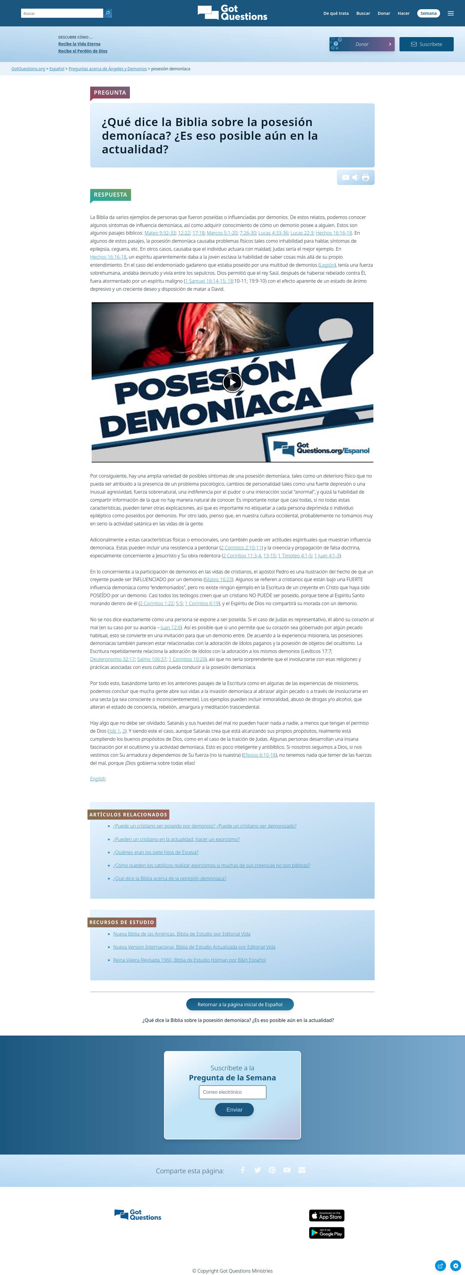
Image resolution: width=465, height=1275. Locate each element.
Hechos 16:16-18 (334, 233)
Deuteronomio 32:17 (112, 659)
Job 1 (114, 731)
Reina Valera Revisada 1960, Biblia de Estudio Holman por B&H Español (189, 960)
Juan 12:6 (171, 627)
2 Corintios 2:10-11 (241, 547)
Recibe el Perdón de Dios (82, 51)
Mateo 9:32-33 (160, 233)
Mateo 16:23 (218, 579)
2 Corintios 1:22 (157, 603)
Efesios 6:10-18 (259, 755)
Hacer (404, 13)
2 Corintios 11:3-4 (242, 555)
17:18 (198, 233)
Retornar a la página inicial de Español (240, 1004)
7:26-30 (248, 233)
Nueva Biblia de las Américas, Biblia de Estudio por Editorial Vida (182, 934)
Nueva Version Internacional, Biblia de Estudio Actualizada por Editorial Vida (194, 947)
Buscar (363, 13)
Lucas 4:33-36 (273, 233)
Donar (384, 13)
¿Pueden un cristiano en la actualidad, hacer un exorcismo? (176, 839)
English (98, 778)
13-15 (269, 555)
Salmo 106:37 (152, 659)
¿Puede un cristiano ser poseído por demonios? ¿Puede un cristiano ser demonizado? (205, 826)
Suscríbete (426, 44)
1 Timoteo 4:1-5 (295, 555)
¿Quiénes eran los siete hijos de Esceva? (155, 852)
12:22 (184, 233)
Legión (327, 265)
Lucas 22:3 (302, 233)
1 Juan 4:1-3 (327, 555)
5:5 (179, 603)
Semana (429, 13)
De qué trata (336, 13)
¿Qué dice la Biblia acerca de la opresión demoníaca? (169, 878)
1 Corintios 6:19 (202, 603)
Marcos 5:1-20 (222, 233)
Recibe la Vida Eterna (79, 44)
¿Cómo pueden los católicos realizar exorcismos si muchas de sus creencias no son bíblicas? (211, 865)
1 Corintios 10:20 (187, 659)
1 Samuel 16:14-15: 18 (209, 281)
